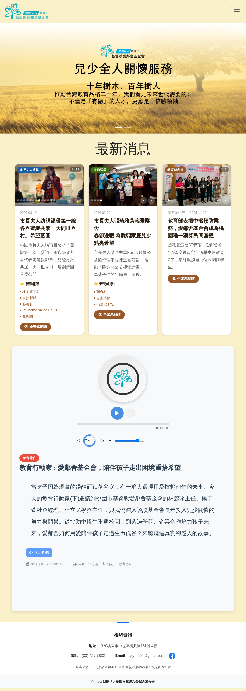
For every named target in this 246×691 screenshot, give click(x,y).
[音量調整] (130, 441)
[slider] (123, 425)
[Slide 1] (118, 127)
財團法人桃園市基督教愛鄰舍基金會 (129, 684)
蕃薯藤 (27, 304)
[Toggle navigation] (236, 11)
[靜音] (78, 441)
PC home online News (39, 310)
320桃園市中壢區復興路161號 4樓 (129, 649)
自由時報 (103, 298)
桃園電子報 (31, 292)
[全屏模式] (130, 414)
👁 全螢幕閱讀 (35, 327)
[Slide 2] (127, 127)
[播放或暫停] (117, 414)
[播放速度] (105, 441)
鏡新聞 (27, 316)
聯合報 (101, 292)
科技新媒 (29, 298)
